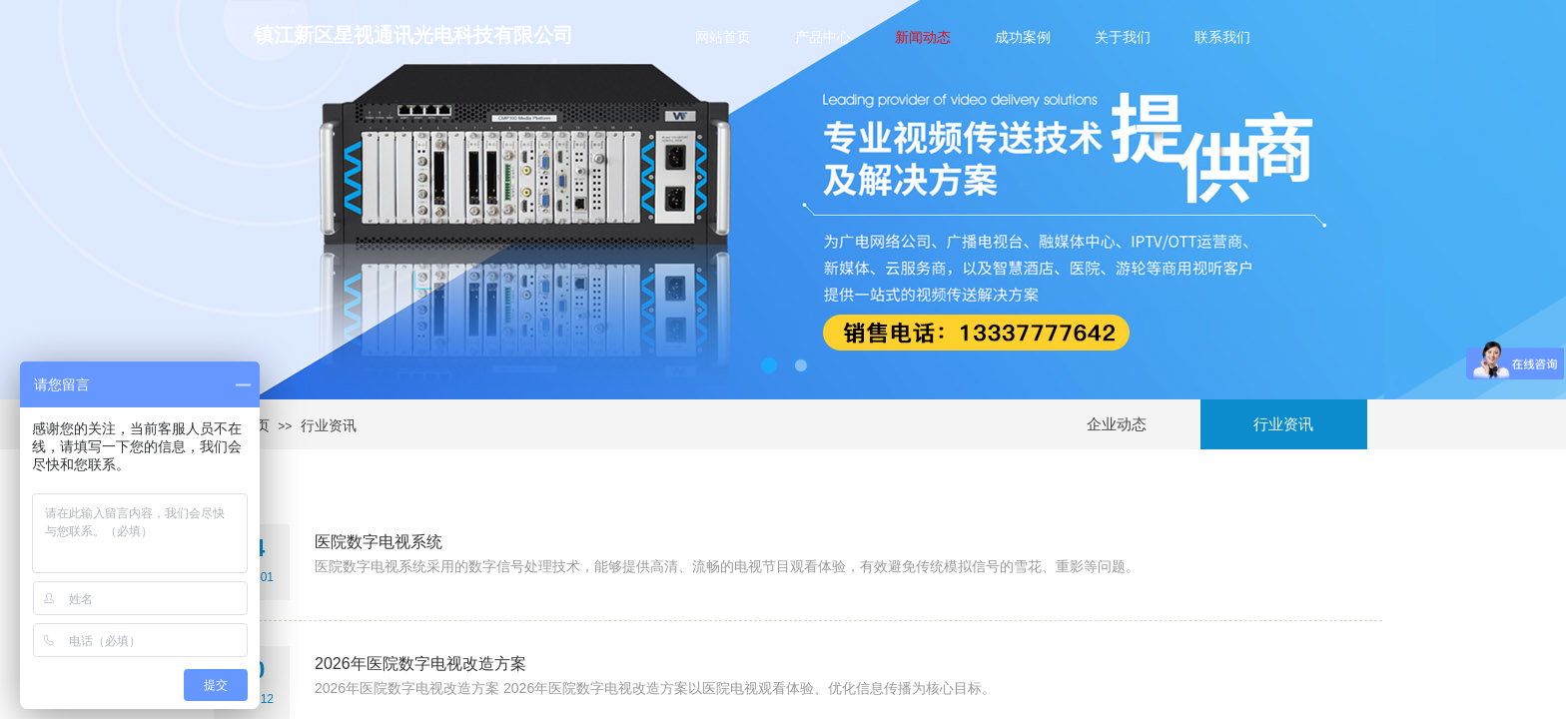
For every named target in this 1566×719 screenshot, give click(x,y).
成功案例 (1023, 37)
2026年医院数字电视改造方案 (420, 663)
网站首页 (723, 37)
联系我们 (1222, 37)
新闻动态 (923, 37)
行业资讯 (329, 425)
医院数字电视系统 (378, 541)
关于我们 (1123, 37)
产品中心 (823, 37)
